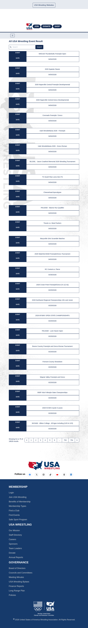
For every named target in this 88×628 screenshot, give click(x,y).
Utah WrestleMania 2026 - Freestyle (52, 131)
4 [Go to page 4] (45, 440)
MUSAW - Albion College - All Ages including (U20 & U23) (52, 423)
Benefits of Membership (19, 501)
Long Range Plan (17, 591)
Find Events (14, 515)
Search (39, 47)
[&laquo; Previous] (27, 440)
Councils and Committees (20, 573)
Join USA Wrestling (17, 497)
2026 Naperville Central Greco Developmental (52, 100)
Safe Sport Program (18, 519)
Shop (57, 26)
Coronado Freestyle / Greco (52, 115)
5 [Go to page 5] (49, 440)
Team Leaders (15, 548)
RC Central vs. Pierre (52, 269)
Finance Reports (16, 586)
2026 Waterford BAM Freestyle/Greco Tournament (52, 254)
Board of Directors (17, 568)
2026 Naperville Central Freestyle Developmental (52, 84)
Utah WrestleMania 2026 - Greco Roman (52, 146)
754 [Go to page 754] (71, 440)
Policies (12, 595)
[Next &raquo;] (77, 440)
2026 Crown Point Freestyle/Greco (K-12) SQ (52, 285)
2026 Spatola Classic (52, 69)
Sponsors (13, 544)
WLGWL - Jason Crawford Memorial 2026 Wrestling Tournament (52, 161)
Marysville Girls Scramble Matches (52, 238)
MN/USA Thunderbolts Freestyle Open (52, 54)
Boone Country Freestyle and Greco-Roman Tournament (52, 346)
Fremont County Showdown (52, 362)
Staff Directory (15, 535)
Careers (12, 539)
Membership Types (17, 506)
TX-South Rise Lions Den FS (52, 177)
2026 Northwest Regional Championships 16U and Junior (52, 300)
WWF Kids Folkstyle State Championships (52, 392)
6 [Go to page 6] (54, 440)
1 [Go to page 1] (31, 440)
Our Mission (14, 530)
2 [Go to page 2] (35, 440)
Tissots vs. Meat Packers (52, 223)
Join (36, 26)
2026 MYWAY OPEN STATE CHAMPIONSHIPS (52, 315)
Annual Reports (16, 557)
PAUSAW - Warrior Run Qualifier (52, 208)
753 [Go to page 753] (65, 440)
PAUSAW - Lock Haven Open (52, 331)
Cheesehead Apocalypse (52, 192)
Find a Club (14, 510)
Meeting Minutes (16, 577)
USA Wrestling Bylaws (19, 582)
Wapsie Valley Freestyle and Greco (52, 377)
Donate (46, 26)
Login (11, 493)
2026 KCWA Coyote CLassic (52, 408)
